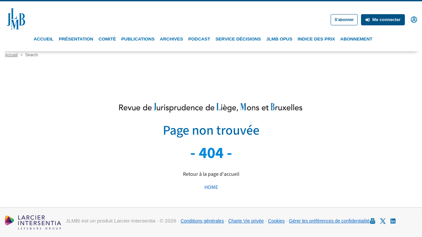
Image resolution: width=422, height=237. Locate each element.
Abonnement (356, 39)
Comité (107, 39)
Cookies (276, 221)
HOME (211, 187)
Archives (171, 39)
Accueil (43, 39)
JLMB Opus (279, 39)
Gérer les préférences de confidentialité (329, 221)
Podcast (199, 39)
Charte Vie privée (246, 221)
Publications (138, 39)
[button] (414, 19)
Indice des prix (316, 39)
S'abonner (344, 19)
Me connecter (383, 19)
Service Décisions (238, 39)
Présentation (76, 39)
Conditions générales (202, 221)
